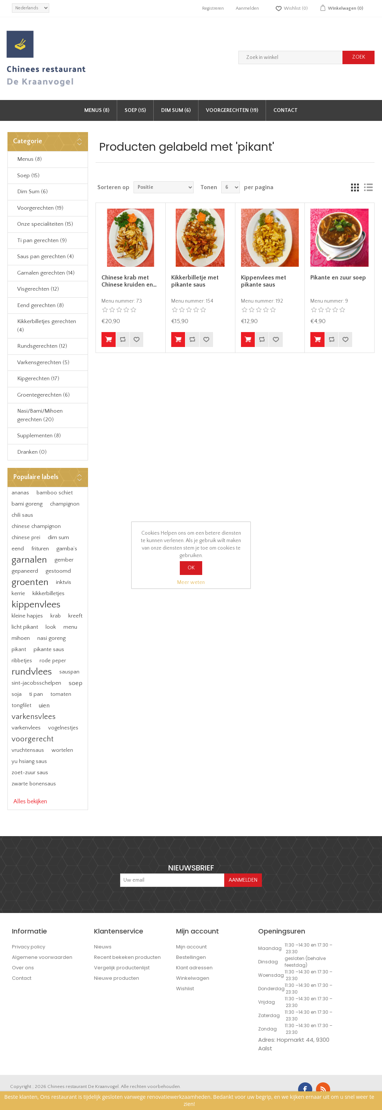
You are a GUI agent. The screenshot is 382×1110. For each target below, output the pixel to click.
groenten (30, 582)
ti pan (36, 694)
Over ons (23, 967)
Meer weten (191, 582)
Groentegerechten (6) (43, 395)
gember (63, 560)
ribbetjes (22, 661)
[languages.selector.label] (30, 8)
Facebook (305, 1089)
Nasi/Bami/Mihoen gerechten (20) (40, 415)
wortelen (62, 750)
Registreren (213, 8)
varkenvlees (26, 728)
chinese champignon (36, 526)
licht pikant (25, 627)
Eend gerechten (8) (40, 305)
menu (70, 627)
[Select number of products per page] (230, 187)
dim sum (58, 537)
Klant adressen (194, 967)
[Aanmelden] (172, 880)
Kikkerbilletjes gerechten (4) (46, 325)
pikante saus (49, 649)
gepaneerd (25, 571)
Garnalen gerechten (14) (46, 273)
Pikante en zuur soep (338, 277)
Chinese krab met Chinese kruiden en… (129, 281)
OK (191, 568)
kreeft (75, 616)
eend (18, 548)
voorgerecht (32, 739)
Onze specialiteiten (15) (45, 224)
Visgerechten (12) (38, 289)
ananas (20, 493)
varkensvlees (34, 717)
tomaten (60, 694)
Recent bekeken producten (127, 957)
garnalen (29, 559)
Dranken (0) (32, 452)
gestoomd (58, 571)
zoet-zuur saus (30, 772)
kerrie (18, 593)
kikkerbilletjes (48, 593)
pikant (19, 650)
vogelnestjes (63, 728)
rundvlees (32, 671)
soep (75, 683)
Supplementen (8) (39, 435)
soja (17, 694)
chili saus (22, 515)
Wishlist (185, 988)
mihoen (21, 638)
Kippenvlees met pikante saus (263, 281)
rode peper (53, 661)
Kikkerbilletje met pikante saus (195, 281)
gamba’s (66, 548)
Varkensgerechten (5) (43, 362)
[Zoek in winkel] (290, 57)
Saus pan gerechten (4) (45, 256)
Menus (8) (96, 110)
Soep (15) (135, 110)
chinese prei (26, 538)
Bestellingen (191, 957)
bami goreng (27, 504)
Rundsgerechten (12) (42, 346)
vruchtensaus (28, 750)
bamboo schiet (55, 493)
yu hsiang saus (29, 762)
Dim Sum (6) (176, 110)
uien (44, 705)
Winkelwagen (192, 978)
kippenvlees (36, 604)
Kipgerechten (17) (38, 378)
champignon (64, 504)
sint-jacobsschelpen (36, 683)
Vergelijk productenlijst (122, 967)
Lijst (368, 187)
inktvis (63, 582)
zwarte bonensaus (34, 784)
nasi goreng (51, 638)
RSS (323, 1089)
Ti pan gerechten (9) (42, 240)
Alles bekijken (30, 801)
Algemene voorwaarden (42, 957)
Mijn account (191, 946)
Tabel (354, 187)
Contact (285, 110)
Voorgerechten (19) (232, 110)
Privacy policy (28, 946)
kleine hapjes (27, 616)
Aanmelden (247, 8)
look (51, 627)
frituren (40, 548)
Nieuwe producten (116, 978)
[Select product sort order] (164, 187)
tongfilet (21, 706)
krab (55, 616)
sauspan (69, 672)
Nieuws (103, 946)
